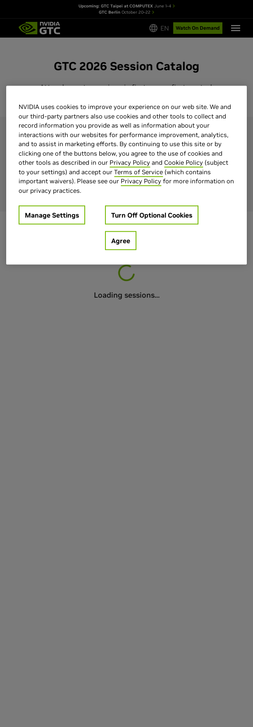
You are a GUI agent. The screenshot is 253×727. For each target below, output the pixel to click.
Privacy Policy (130, 162)
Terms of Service (138, 171)
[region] (126, 175)
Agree (120, 241)
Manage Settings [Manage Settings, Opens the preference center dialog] (52, 215)
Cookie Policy (183, 162)
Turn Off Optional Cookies (151, 215)
